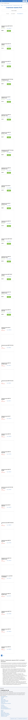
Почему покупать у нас (4, 700)
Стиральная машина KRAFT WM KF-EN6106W (6, 239)
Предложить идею (13, 718)
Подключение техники (4, 701)
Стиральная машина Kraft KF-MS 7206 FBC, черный (7, 488)
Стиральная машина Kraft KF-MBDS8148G (5, 186)
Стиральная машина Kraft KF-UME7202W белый (5, 204)
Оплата (2, 698)
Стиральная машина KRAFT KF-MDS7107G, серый (6, 133)
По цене (7, 13)
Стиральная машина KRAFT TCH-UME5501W (6, 612)
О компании (3, 705)
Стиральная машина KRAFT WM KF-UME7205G (6, 275)
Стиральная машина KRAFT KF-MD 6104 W (7, 523)
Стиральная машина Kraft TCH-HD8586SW (6, 44)
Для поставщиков (3, 706)
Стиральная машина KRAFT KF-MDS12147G (6, 541)
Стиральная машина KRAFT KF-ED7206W (6, 470)
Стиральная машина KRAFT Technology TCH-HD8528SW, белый (7, 151)
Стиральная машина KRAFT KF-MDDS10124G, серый (6, 257)
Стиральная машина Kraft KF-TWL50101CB (5, 328)
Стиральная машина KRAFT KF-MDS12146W (6, 452)
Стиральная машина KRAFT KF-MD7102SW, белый (6, 363)
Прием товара (3, 699)
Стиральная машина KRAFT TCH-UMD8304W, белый (6, 559)
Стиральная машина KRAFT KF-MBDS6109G (6, 62)
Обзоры (2, 711)
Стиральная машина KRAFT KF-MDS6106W (6, 629)
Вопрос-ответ (3, 712)
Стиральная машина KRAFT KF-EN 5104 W (7, 346)
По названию (13, 13)
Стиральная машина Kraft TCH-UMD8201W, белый (6, 292)
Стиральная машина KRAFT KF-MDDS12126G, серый (6, 115)
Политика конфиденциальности (6, 708)
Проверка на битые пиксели (5, 714)
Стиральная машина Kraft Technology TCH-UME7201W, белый (7, 80)
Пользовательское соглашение (6, 703)
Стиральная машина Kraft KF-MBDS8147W (5, 505)
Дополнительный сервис (5, 713)
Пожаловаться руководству (22, 718)
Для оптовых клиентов (4, 707)
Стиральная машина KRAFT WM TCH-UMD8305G (7, 26)
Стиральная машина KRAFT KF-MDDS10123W (6, 221)
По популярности (20, 13)
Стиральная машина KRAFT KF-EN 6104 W (7, 381)
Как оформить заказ (4, 696)
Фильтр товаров (14, 10)
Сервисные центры (4, 716)
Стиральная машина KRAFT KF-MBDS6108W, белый (6, 168)
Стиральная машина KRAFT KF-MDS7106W (6, 434)
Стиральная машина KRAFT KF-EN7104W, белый (6, 594)
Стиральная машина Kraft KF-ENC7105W (5, 417)
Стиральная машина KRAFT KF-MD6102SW (6, 399)
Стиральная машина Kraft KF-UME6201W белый (5, 97)
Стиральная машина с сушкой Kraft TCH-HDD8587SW (6, 576)
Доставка (2, 697)
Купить (9, 30)
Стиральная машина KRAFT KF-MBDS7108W (6, 310)
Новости (2, 710)
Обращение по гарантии (5, 715)
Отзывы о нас (3, 702)
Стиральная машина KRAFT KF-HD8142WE (6, 647)
